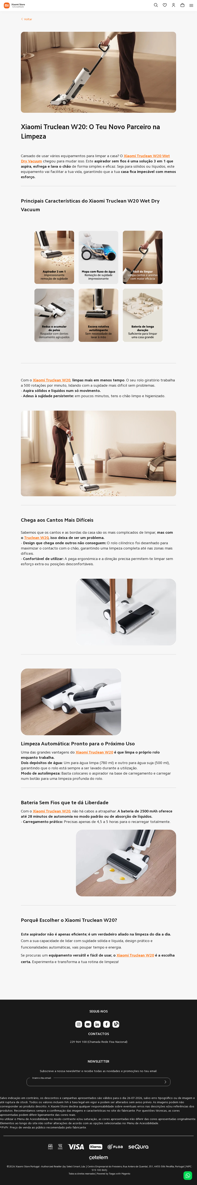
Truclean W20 (36, 538)
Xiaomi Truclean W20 (94, 753)
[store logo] (14, 5)
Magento (125, 1174)
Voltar (26, 19)
